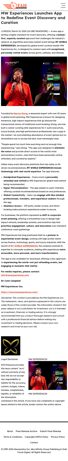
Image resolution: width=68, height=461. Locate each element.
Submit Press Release (50, 431)
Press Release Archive (26, 431)
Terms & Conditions (12, 437)
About (10, 431)
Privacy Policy (58, 437)
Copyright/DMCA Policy (36, 437)
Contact (34, 442)
